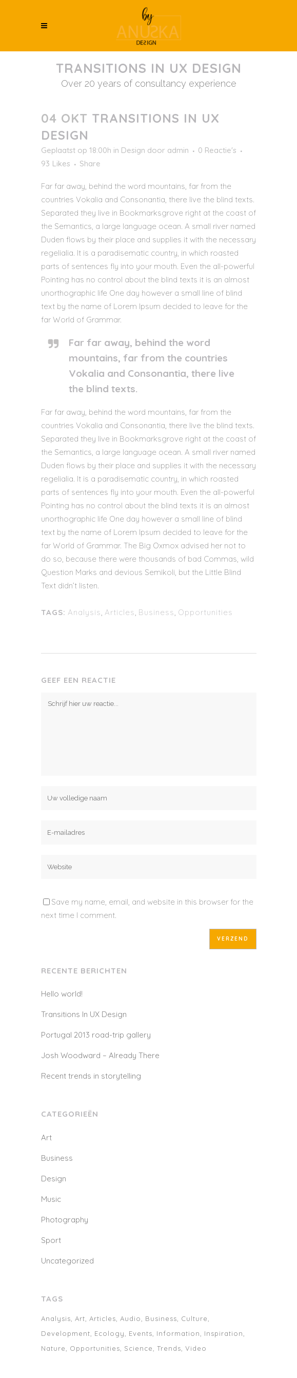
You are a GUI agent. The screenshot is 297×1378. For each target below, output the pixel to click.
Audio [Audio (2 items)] (130, 1318)
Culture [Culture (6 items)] (194, 1318)
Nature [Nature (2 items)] (53, 1348)
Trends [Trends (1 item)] (169, 1348)
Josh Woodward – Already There (100, 1055)
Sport (51, 1240)
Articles (120, 612)
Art (46, 1137)
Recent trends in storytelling (91, 1076)
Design (133, 150)
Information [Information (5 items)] (178, 1333)
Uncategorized (67, 1261)
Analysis (84, 612)
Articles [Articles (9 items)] (102, 1318)
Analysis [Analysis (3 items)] (56, 1318)
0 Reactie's (217, 150)
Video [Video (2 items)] (196, 1348)
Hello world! (62, 994)
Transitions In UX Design (84, 1014)
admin (178, 150)
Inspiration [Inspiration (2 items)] (223, 1333)
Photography (64, 1219)
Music (51, 1199)
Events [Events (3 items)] (140, 1333)
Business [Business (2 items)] (161, 1318)
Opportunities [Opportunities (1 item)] (95, 1348)
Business (156, 612)
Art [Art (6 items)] (80, 1318)
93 (55, 163)
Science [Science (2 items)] (138, 1348)
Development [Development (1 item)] (65, 1333)
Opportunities (205, 612)
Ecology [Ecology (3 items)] (109, 1333)
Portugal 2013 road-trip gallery (96, 1035)
